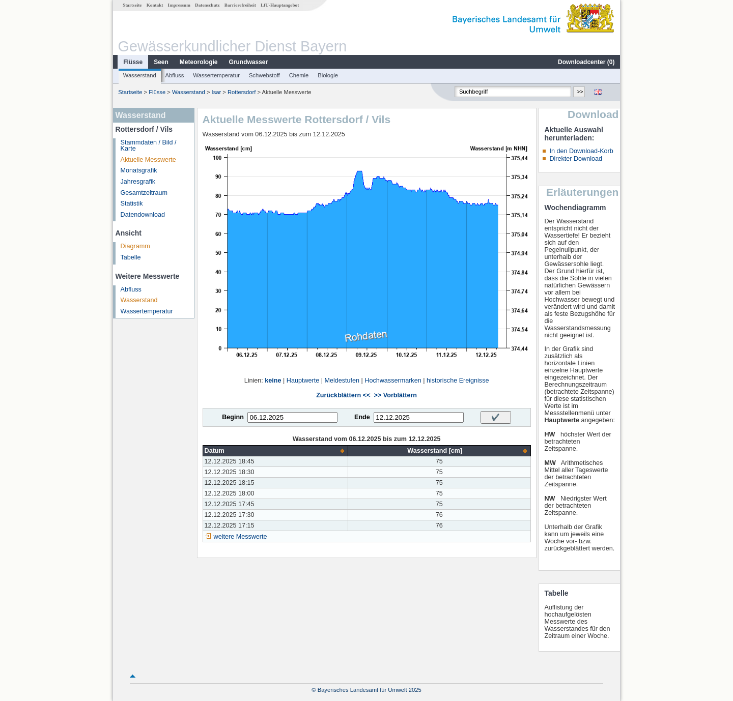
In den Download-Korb (581, 151)
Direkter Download (575, 158)
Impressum (179, 5)
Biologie (328, 75)
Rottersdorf (242, 92)
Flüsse (133, 62)
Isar (216, 92)
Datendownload (143, 214)
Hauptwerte (303, 380)
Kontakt (155, 5)
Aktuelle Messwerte (148, 159)
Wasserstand (139, 75)
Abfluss (174, 75)
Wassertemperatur (216, 75)
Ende (362, 417)
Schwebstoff (264, 75)
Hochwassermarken (392, 380)
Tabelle (131, 257)
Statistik (132, 203)
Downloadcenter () (586, 62)
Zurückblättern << (343, 395)
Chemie (299, 75)
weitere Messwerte (240, 536)
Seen (161, 62)
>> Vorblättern (395, 395)
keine (273, 380)
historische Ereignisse (458, 380)
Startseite (132, 5)
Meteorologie (199, 62)
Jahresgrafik (138, 181)
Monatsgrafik (139, 170)
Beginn (233, 417)
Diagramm (135, 246)
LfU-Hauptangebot (280, 5)
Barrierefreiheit (240, 5)
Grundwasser (248, 62)
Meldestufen (341, 380)
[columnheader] (275, 451)
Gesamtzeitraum (144, 192)
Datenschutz (207, 5)
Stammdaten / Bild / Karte (149, 146)
